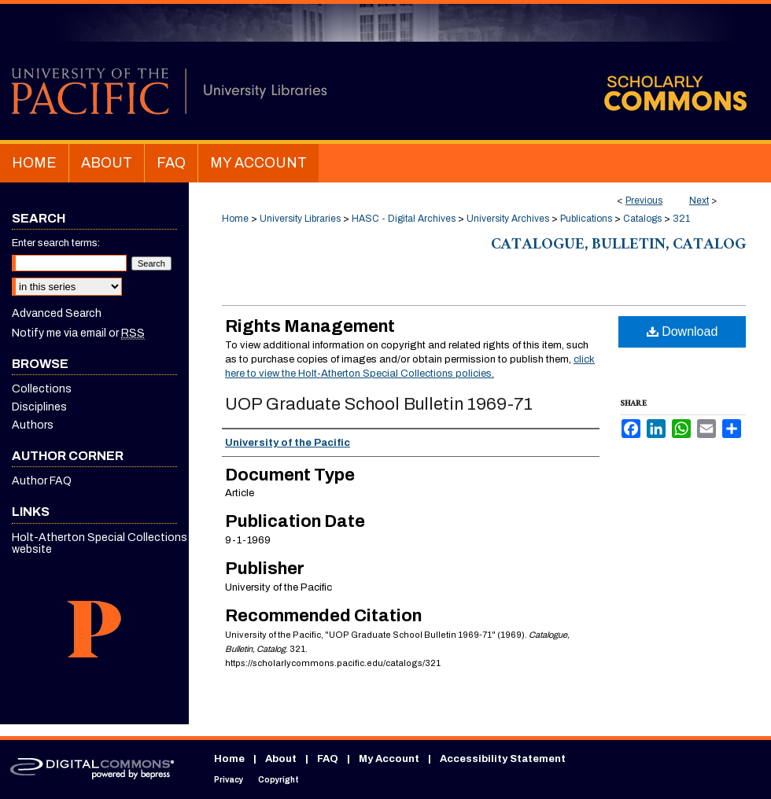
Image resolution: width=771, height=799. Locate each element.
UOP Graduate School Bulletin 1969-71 (379, 404)
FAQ (327, 758)
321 (681, 218)
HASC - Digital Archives (404, 218)
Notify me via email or (78, 333)
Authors (32, 425)
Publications (586, 218)
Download (682, 331)
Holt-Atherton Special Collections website (99, 543)
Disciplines (39, 407)
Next (699, 200)
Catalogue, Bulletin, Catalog (618, 246)
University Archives (508, 218)
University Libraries (300, 218)
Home (235, 218)
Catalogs (642, 218)
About (281, 758)
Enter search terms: (56, 243)
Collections (42, 389)
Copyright (278, 779)
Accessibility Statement (503, 758)
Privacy (228, 779)
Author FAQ (42, 481)
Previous (643, 200)
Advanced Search (56, 313)
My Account (389, 758)
